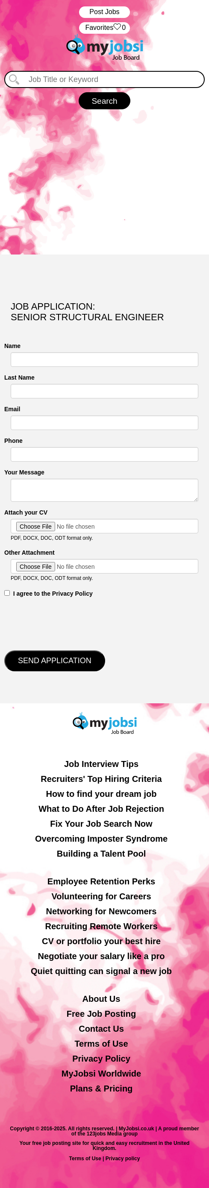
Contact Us (101, 1028)
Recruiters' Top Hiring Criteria (101, 779)
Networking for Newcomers (101, 911)
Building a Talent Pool (101, 853)
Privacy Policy (101, 1058)
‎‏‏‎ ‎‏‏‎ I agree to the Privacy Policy (48, 593)
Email (12, 409)
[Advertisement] (104, 182)
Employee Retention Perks (101, 881)
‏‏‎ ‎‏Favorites (104, 28)
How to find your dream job (101, 794)
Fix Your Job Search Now (101, 823)
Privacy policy (123, 1159)
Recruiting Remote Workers (101, 926)
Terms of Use (101, 1043)
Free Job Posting (101, 1013)
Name (12, 345)
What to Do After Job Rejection (101, 808)
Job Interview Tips (101, 764)
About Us (101, 999)
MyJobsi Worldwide (101, 1073)
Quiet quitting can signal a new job (101, 971)
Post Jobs (104, 11)
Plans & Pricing (101, 1088)
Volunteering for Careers (101, 896)
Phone (13, 440)
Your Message (24, 472)
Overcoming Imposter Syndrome (101, 838)
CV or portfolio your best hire (101, 941)
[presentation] (69, 623)
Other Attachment (29, 552)
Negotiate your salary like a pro (101, 956)
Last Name (19, 377)
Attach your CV (25, 512)
